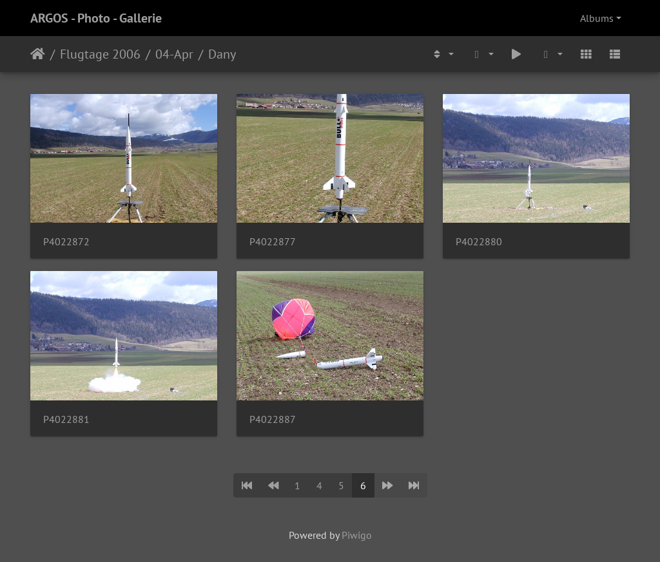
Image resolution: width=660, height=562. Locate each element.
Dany (222, 54)
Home (37, 54)
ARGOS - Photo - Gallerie (96, 18)
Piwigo (357, 535)
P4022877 (272, 242)
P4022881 (66, 419)
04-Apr (174, 54)
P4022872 (66, 242)
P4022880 (479, 242)
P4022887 (272, 419)
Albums (597, 18)
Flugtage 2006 (100, 54)
